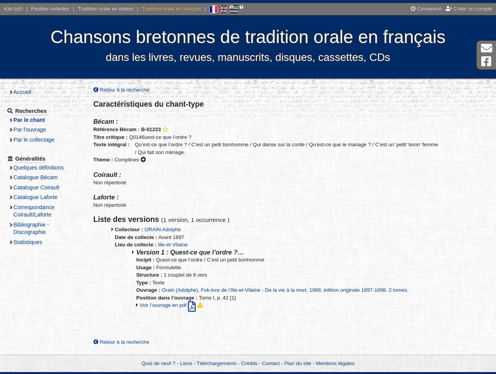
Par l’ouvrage (32, 129)
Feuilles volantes (50, 9)
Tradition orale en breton (105, 9)
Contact (271, 363)
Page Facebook (486, 61)
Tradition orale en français (171, 9)
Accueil (25, 92)
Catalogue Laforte (38, 197)
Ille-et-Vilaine (173, 245)
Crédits (249, 363)
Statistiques (30, 242)
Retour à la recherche (121, 90)
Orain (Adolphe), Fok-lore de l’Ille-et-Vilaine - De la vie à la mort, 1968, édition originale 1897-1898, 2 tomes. (285, 290)
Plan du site (297, 363)
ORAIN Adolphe (163, 230)
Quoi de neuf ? (158, 363)
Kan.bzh (13, 9)
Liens (186, 363)
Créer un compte (469, 9)
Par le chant (31, 120)
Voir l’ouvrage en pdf (168, 305)
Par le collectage (36, 140)
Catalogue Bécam (38, 177)
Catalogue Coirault (39, 187)
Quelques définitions (41, 167)
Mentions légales (335, 363)
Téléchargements (217, 363)
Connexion (426, 9)
